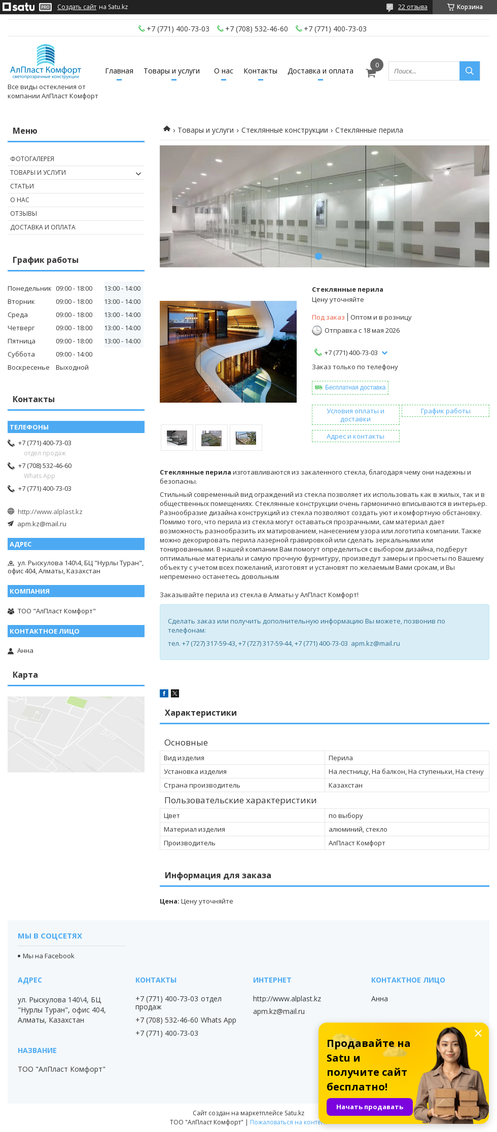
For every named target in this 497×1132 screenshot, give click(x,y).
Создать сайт (76, 7)
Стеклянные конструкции (284, 130)
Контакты (260, 70)
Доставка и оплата (320, 70)
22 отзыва (413, 7)
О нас (223, 70)
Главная (119, 70)
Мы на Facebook (49, 955)
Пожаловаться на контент (289, 1122)
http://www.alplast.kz (50, 512)
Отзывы (23, 213)
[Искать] (469, 71)
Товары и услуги (172, 70)
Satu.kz (294, 1113)
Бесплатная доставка (355, 387)
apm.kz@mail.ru (41, 524)
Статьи (22, 186)
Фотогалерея (32, 158)
